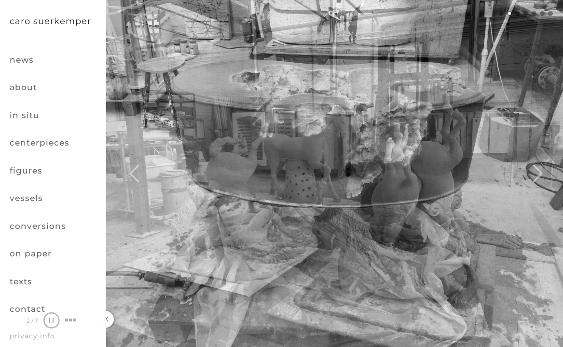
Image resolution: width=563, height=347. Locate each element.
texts (21, 281)
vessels (26, 198)
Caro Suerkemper (50, 21)
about (23, 87)
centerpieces (39, 142)
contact (27, 309)
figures (26, 170)
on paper (31, 253)
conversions (38, 226)
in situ (25, 115)
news (22, 60)
